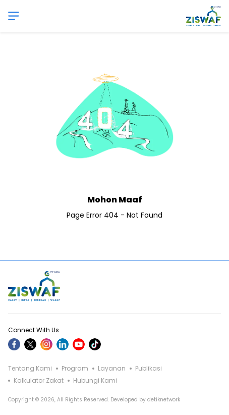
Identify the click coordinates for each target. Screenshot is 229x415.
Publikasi (148, 369)
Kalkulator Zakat (38, 381)
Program (74, 369)
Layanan (111, 369)
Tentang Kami (30, 369)
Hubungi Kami (94, 381)
